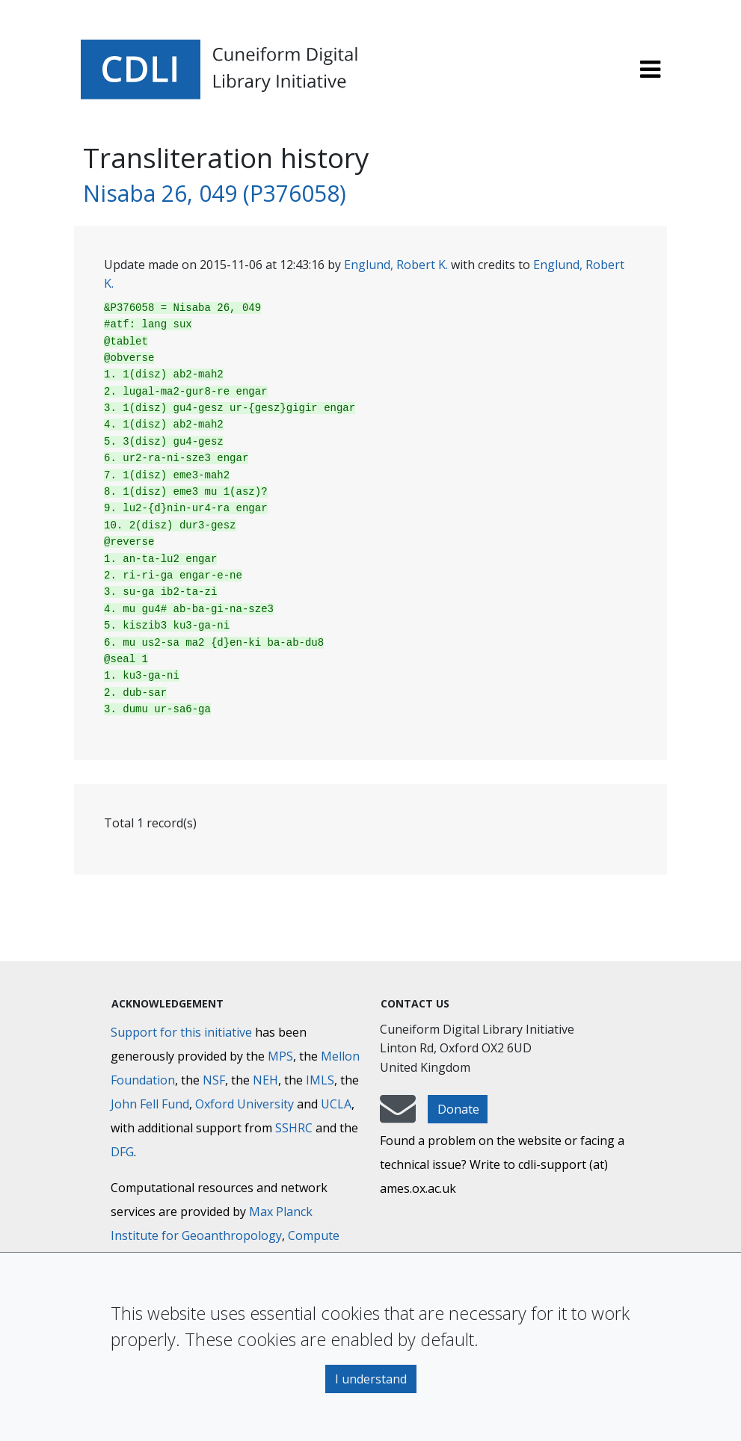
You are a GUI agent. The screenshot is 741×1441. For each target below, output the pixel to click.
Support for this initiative (181, 1032)
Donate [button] (458, 1109)
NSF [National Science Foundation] (214, 1080)
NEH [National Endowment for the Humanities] (265, 1080)
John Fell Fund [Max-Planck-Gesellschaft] (150, 1104)
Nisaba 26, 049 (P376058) (214, 193)
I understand (371, 1379)
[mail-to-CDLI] (398, 1116)
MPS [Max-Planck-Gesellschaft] (280, 1056)
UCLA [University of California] (336, 1104)
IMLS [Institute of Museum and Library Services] (320, 1080)
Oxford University (244, 1104)
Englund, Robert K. (396, 264)
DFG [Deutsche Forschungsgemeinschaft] (122, 1152)
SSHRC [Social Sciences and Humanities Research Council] (294, 1128)
